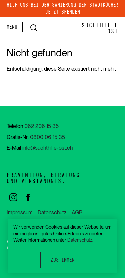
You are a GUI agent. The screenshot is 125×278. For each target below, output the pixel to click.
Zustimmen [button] (63, 260)
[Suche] (32, 27)
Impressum (20, 212)
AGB (77, 212)
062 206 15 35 (41, 126)
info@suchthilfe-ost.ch (47, 148)
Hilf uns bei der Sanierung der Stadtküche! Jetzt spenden (63, 8)
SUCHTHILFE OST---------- (100, 31)
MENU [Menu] (12, 27)
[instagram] (14, 197)
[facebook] (28, 197)
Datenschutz (52, 212)
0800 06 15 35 (47, 137)
